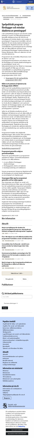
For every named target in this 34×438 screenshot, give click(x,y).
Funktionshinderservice (10, 336)
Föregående (9, 279)
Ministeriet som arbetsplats (12, 379)
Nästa (24, 279)
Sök (5, 308)
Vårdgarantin (7, 332)
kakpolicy (21, 426)
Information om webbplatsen (12, 388)
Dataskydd (6, 390)
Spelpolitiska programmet (11, 148)
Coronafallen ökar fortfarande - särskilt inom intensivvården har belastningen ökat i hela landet (15, 246)
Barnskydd (6, 346)
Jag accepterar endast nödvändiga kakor (17, 433)
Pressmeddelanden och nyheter (13, 356)
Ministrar (6, 371)
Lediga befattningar (9, 364)
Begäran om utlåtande (10, 362)
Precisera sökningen (11, 303)
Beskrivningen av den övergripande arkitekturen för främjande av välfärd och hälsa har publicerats (17, 264)
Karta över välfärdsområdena (12, 328)
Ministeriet (6, 373)
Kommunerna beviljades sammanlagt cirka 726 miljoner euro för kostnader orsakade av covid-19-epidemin (16, 255)
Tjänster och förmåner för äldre (13, 348)
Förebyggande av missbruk (21, 17)
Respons (7, 398)
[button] (17, 273)
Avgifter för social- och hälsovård (13, 326)
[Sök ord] (17, 296)
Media (31, 2)
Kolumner (6, 358)
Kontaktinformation (9, 375)
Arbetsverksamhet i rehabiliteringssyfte (16, 340)
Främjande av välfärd (8, 17)
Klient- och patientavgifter (11, 338)
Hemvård (6, 344)
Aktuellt (5, 354)
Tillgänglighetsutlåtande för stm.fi (14, 395)
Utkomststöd (7, 342)
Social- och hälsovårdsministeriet (10, 15)
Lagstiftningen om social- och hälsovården (16, 334)
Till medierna (7, 377)
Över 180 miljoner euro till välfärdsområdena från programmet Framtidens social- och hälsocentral (17, 237)
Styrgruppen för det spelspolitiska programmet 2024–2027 (17, 79)
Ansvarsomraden (26, 15)
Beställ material (8, 360)
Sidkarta (5, 393)
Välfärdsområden (8, 330)
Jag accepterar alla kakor (17, 429)
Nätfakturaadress (8, 381)
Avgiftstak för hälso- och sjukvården (14, 324)
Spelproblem (6, 19)
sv (20, 15)
